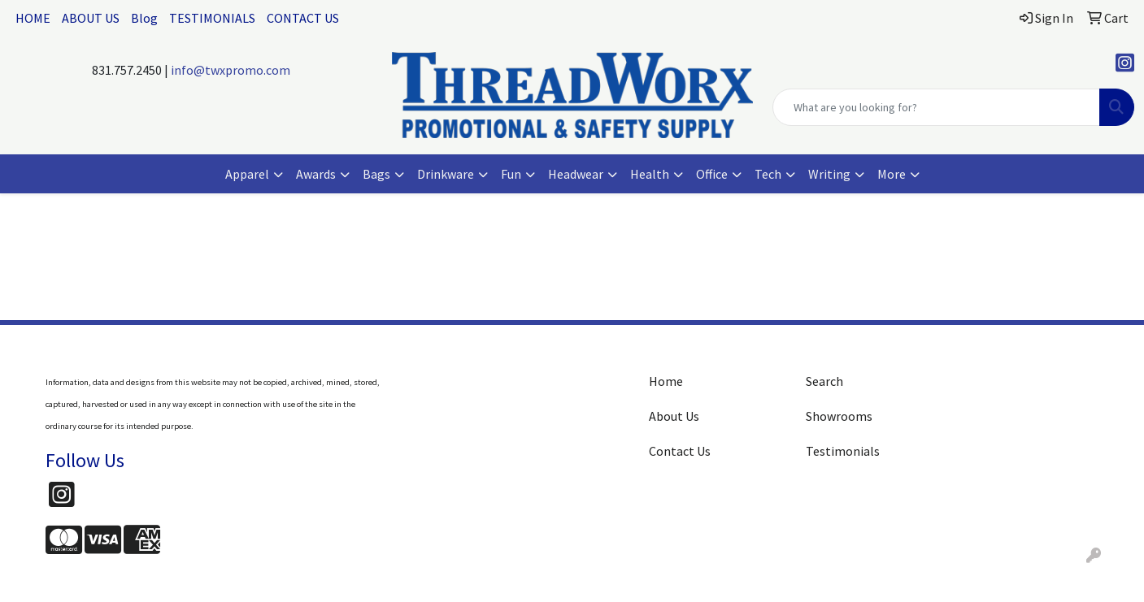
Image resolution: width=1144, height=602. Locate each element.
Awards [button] (316, 174)
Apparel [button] (247, 174)
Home (666, 381)
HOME (32, 18)
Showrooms (839, 416)
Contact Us (680, 451)
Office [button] (712, 174)
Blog (144, 18)
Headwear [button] (575, 174)
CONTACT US (303, 18)
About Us (674, 416)
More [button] (891, 174)
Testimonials (843, 451)
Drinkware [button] (445, 174)
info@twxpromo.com (230, 70)
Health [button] (649, 174)
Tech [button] (768, 174)
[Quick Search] (936, 107)
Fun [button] (511, 174)
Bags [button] (376, 174)
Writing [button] (829, 174)
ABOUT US (91, 18)
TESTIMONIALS (212, 18)
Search (824, 381)
